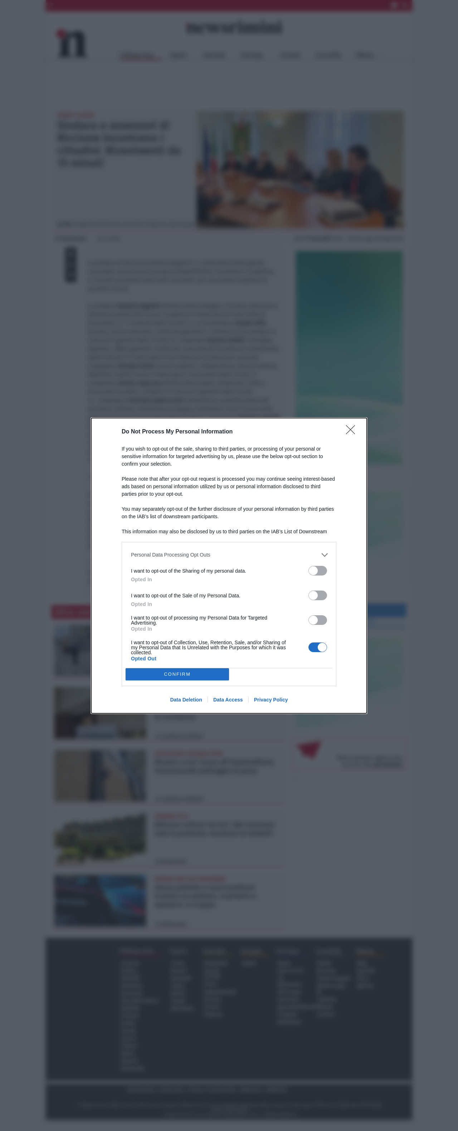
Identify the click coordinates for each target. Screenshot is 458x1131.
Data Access (228, 700)
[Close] (353, 432)
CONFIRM (177, 674)
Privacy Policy (271, 700)
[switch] (317, 571)
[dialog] (229, 565)
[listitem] (229, 555)
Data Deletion (186, 700)
